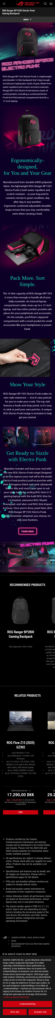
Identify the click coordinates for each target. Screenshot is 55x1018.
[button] (4, 3)
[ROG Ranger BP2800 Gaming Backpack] (20, 619)
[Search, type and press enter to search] (45, 3)
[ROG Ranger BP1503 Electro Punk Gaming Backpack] (30, 945)
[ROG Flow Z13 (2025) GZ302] (20, 727)
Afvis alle (14, 1012)
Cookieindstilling (27, 1004)
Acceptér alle (40, 1012)
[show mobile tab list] (27, 19)
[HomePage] (4, 937)
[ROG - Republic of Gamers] (27, 3)
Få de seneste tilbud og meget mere (19, 954)
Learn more (27, 531)
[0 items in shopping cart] (51, 3)
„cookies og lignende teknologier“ (16, 997)
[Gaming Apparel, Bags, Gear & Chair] (28, 937)
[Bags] (13, 941)
